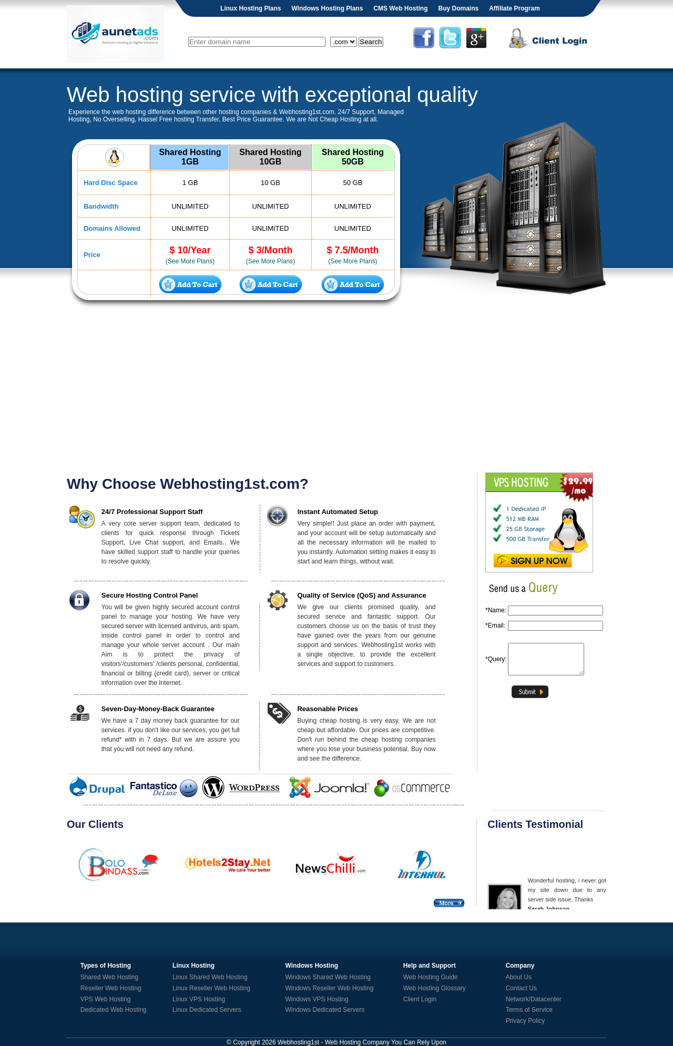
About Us (519, 977)
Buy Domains (458, 8)
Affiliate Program (514, 8)
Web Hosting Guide (430, 977)
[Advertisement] (336, 391)
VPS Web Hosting (105, 999)
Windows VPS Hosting (317, 999)
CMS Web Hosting (400, 8)
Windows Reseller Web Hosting (329, 988)
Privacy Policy (525, 1020)
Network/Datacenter (534, 999)
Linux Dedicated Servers (206, 1009)
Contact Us (521, 988)
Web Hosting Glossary (434, 988)
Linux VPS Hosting (198, 999)
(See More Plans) (190, 261)
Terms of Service (529, 1009)
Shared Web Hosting (109, 977)
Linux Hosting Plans (250, 8)
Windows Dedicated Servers (325, 1009)
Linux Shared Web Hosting (210, 977)
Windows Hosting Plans (327, 8)
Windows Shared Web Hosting (328, 977)
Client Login (419, 999)
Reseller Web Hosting (110, 988)
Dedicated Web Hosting (113, 1009)
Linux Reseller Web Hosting (211, 988)
